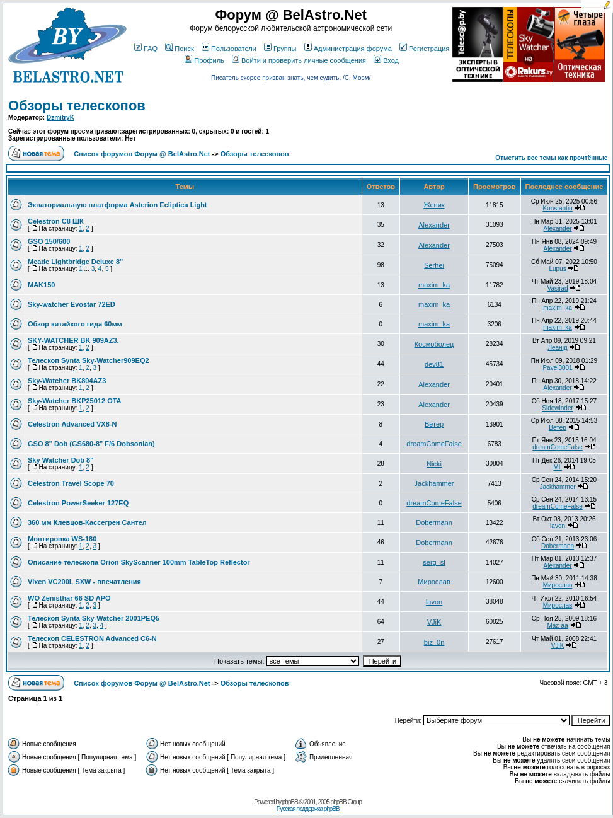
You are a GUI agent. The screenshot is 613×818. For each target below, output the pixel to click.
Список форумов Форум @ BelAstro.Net (142, 154)
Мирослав (434, 581)
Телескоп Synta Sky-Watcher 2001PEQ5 (93, 618)
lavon (557, 525)
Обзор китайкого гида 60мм (75, 324)
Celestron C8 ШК (56, 221)
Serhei (434, 265)
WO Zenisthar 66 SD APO (69, 598)
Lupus (557, 268)
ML (557, 467)
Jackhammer (434, 483)
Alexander (434, 225)
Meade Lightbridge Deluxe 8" (75, 261)
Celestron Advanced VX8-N (72, 424)
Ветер (434, 424)
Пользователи (229, 48)
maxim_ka (434, 285)
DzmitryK (60, 117)
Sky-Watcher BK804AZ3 (67, 380)
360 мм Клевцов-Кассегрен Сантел (87, 522)
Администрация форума (348, 48)
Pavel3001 (557, 367)
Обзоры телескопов (77, 105)
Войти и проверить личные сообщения (299, 60)
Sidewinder (557, 408)
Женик (433, 205)
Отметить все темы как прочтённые (551, 157)
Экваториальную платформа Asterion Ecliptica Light (117, 205)
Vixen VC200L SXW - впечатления (84, 581)
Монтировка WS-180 (62, 539)
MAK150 (41, 285)
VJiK (434, 622)
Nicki (434, 464)
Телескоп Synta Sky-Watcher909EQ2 (88, 360)
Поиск (179, 48)
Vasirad (557, 288)
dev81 (434, 364)
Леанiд (557, 347)
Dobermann (434, 522)
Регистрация (424, 48)
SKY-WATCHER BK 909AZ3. (73, 340)
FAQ (146, 48)
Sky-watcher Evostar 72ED (71, 304)
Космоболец (434, 344)
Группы (280, 48)
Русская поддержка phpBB (308, 808)
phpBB (290, 801)
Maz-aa (557, 625)
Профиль (204, 60)
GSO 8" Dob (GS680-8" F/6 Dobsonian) (91, 443)
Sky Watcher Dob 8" (60, 460)
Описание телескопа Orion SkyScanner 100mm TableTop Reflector (139, 562)
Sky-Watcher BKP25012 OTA (75, 401)
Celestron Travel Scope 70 (71, 483)
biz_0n (434, 642)
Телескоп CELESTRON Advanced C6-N (92, 638)
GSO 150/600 (49, 241)
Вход (386, 60)
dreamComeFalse (433, 443)
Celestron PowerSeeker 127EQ (78, 503)
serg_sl (434, 562)
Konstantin (557, 208)
